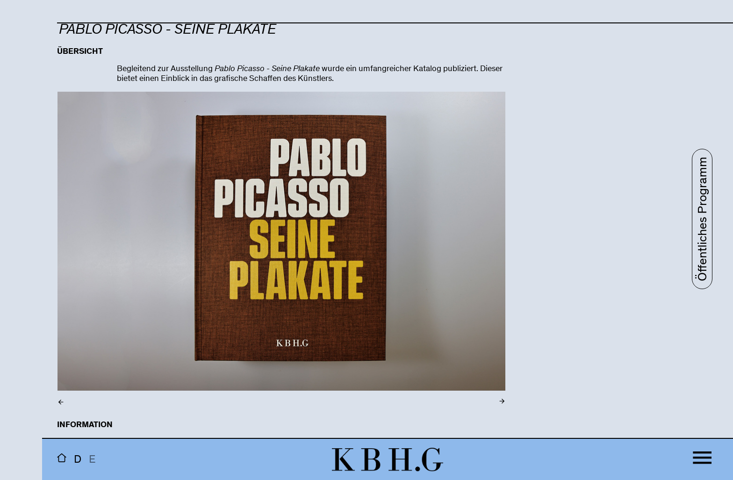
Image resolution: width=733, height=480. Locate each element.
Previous (124, 252)
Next (438, 252)
